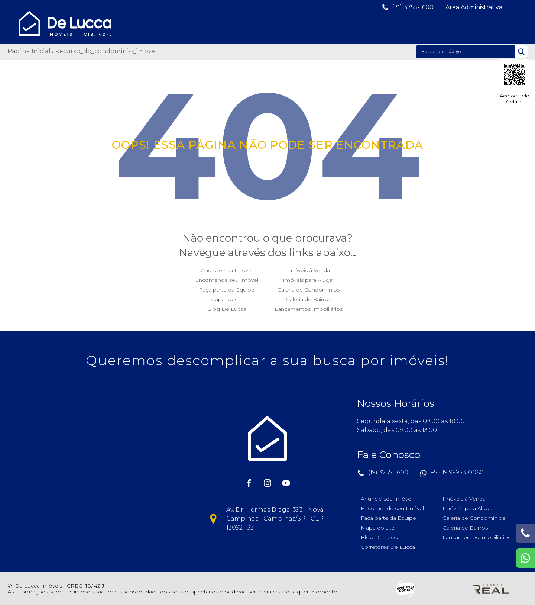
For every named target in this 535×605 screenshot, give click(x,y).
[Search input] (467, 51)
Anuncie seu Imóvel (227, 268)
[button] (408, 7)
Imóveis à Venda (308, 268)
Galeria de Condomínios (308, 288)
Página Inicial (29, 51)
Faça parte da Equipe (226, 288)
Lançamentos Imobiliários (309, 307)
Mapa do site (227, 297)
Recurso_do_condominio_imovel (106, 51)
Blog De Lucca (226, 307)
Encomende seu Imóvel (226, 278)
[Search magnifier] (521, 51)
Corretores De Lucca (388, 545)
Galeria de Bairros (308, 297)
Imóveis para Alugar (308, 278)
